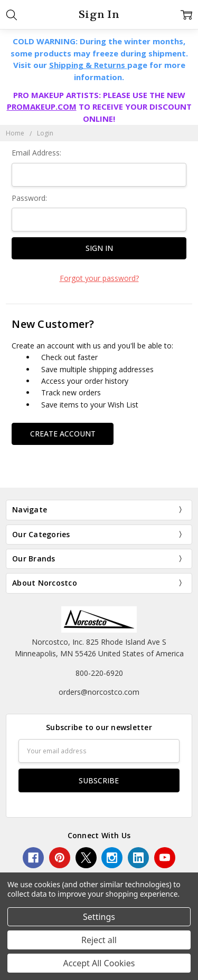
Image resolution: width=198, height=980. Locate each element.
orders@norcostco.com (99, 692)
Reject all (99, 940)
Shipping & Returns (88, 65)
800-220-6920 (99, 673)
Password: (29, 198)
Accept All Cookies (99, 963)
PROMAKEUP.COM (42, 106)
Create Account (63, 434)
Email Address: (36, 153)
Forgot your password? (99, 278)
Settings (99, 917)
